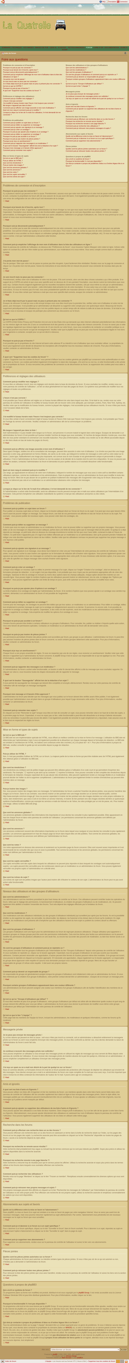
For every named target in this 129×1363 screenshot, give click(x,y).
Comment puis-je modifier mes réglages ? (18, 98)
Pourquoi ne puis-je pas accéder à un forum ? (20, 136)
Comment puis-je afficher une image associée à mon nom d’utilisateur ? (29, 108)
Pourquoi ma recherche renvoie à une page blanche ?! (86, 123)
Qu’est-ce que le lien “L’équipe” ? (78, 86)
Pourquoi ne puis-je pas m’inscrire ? (16, 88)
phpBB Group (83, 1292)
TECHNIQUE (17, 47)
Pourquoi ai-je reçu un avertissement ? (17, 141)
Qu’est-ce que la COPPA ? (12, 86)
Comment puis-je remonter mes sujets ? (17, 150)
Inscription (112, 2)
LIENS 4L (53, 47)
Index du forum (10, 53)
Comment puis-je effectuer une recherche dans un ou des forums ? (90, 119)
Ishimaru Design (71, 1356)
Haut (7, 201)
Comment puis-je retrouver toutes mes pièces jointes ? (86, 151)
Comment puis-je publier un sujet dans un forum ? (21, 123)
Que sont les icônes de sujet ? (14, 177)
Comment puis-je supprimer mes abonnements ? (84, 141)
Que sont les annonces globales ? (15, 167)
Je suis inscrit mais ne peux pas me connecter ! (20, 81)
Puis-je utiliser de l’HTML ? (13, 160)
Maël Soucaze (66, 1357)
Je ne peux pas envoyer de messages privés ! (82, 94)
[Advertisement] (98, 25)
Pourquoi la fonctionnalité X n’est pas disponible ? (84, 161)
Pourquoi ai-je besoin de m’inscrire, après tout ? (20, 70)
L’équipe (48, 1361)
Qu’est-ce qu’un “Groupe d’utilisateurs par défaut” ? (84, 84)
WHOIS (69, 1327)
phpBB (55, 1354)
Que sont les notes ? (10, 172)
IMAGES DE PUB (41, 47)
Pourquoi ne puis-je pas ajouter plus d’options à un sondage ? (25, 132)
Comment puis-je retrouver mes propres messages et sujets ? (88, 128)
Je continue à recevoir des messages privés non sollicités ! (87, 96)
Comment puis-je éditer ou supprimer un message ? (22, 125)
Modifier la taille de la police (125, 53)
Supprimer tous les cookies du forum (101, 1361)
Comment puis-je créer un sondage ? (16, 129)
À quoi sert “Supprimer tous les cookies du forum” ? (22, 90)
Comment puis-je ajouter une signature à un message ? (23, 127)
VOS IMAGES (28, 47)
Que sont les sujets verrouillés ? (14, 174)
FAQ (103, 2)
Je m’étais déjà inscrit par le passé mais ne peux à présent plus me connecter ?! (32, 84)
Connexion (123, 2)
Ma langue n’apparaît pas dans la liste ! (17, 105)
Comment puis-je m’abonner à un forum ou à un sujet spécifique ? (90, 138)
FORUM (89, 47)
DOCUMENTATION (112, 47)
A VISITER (62, 47)
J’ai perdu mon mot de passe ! (14, 79)
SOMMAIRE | (7, 47)
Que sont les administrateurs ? (77, 68)
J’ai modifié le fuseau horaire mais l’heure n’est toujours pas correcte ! (28, 103)
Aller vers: (45, 1349)
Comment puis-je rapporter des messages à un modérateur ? (25, 143)
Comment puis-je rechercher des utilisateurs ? (82, 126)
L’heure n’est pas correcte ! (13, 101)
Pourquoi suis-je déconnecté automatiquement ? (21, 72)
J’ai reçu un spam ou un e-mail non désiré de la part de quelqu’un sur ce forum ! (95, 98)
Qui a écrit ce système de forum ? (78, 159)
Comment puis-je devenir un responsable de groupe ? (85, 77)
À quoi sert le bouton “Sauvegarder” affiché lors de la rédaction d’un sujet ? (30, 146)
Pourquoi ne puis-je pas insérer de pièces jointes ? (21, 139)
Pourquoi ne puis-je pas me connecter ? (17, 68)
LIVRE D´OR (98, 47)
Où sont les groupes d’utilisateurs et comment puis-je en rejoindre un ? (92, 74)
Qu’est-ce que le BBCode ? (13, 158)
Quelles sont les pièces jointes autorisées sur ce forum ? (86, 149)
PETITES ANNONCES (76, 47)
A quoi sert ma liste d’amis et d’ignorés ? (80, 106)
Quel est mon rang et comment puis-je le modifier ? (21, 110)
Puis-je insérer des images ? (13, 165)
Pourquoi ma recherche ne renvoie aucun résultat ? (84, 121)
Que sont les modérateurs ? (76, 70)
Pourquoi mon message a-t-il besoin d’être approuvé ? (23, 148)
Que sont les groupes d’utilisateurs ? (79, 72)
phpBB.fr (80, 1357)
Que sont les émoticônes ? (13, 163)
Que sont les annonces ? (12, 170)
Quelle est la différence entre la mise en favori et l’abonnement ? (89, 136)
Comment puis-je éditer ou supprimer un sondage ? (22, 134)
